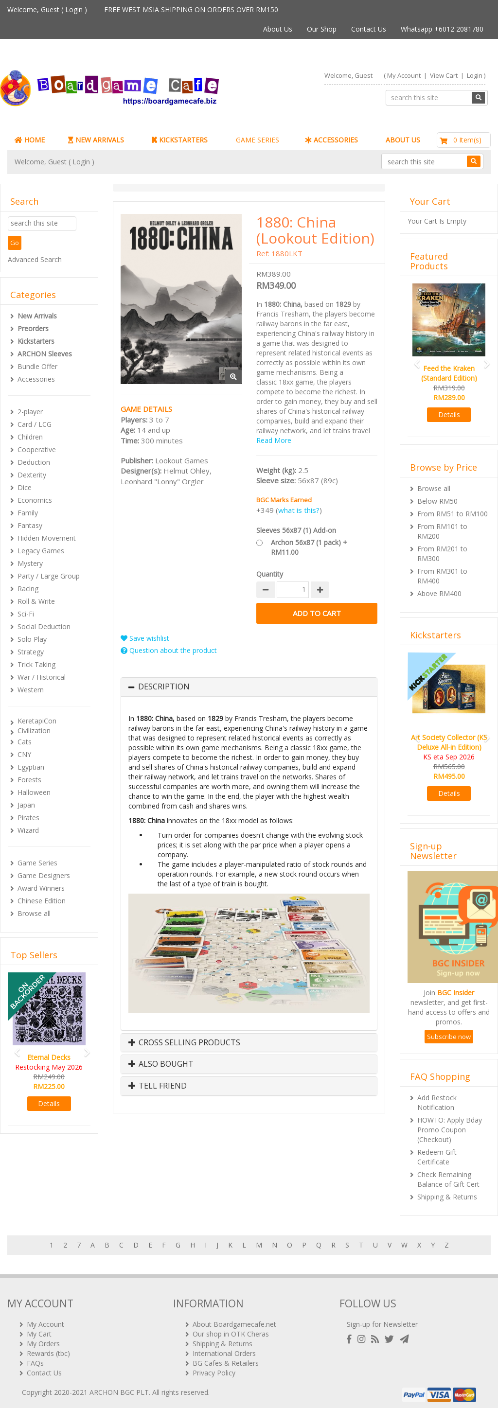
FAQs (35, 1359)
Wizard (28, 830)
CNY (24, 754)
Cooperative (37, 449)
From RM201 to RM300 (442, 553)
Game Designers (44, 875)
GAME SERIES (257, 139)
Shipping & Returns (447, 1196)
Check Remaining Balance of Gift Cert (448, 1179)
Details (49, 1103)
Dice (25, 487)
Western (31, 689)
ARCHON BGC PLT (119, 1388)
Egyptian (31, 767)
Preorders (33, 328)
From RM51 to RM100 (452, 513)
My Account (404, 75)
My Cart (39, 1330)
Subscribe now (449, 1036)
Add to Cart (316, 613)
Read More (273, 440)
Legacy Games (41, 550)
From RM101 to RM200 (442, 531)
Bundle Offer (37, 366)
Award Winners (41, 888)
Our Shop (322, 29)
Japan (26, 805)
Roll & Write (36, 601)
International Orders (224, 1349)
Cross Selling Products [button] (184, 1042)
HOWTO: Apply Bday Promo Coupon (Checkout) (449, 1129)
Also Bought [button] (161, 1064)
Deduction (34, 462)
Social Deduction (44, 626)
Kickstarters (36, 341)
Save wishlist (145, 638)
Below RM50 (437, 501)
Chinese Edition (42, 900)
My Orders (43, 1339)
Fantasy (30, 525)
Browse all (34, 913)
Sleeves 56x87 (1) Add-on (296, 530)
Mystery (30, 563)
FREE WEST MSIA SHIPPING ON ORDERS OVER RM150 (191, 9)
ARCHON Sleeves (45, 353)
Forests (29, 779)
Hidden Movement (47, 538)
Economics (35, 500)
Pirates (28, 817)
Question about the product (169, 650)
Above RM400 (439, 593)
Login (74, 9)
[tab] (249, 687)
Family (28, 512)
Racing (28, 588)
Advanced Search (35, 259)
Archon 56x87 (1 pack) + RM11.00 (309, 547)
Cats (25, 741)
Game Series (37, 862)
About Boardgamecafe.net (234, 1320)
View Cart (444, 75)
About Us (277, 29)
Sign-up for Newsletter (382, 1320)
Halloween (34, 792)
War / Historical (42, 677)
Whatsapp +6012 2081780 (442, 29)
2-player (30, 411)
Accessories (36, 379)
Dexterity (32, 474)
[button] (14, 1048)
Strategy (31, 651)
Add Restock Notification (437, 1102)
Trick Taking (36, 664)
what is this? (299, 510)
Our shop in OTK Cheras (231, 1330)
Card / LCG (35, 424)
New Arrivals (37, 315)
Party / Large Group (49, 576)
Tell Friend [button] (157, 1086)
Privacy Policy (214, 1368)
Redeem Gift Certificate (437, 1156)
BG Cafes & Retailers (226, 1359)
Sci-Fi (26, 613)
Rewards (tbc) (48, 1349)
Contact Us (368, 29)
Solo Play (32, 639)
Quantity (269, 574)
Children (30, 436)
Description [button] (164, 687)
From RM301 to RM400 (442, 575)
